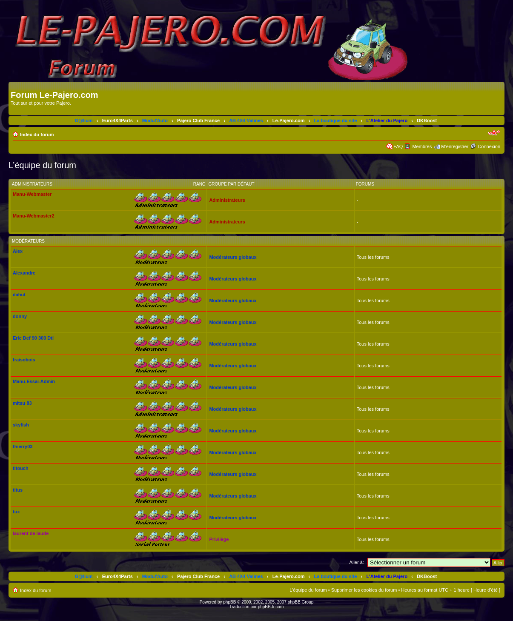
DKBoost (427, 120)
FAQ (398, 146)
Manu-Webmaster (32, 194)
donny (20, 316)
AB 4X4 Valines (246, 120)
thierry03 (22, 446)
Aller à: (357, 562)
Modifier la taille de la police (494, 133)
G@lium (84, 120)
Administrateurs (227, 200)
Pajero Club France (198, 120)
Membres (422, 146)
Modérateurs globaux (232, 257)
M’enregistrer (454, 146)
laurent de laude (31, 533)
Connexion (489, 146)
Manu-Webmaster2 (33, 215)
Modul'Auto (155, 120)
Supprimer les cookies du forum (364, 589)
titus (18, 489)
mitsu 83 (22, 403)
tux (16, 511)
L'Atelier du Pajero (386, 120)
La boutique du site (335, 120)
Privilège (219, 539)
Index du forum (37, 134)
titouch (21, 468)
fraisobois (24, 359)
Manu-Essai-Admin (34, 381)
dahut (19, 294)
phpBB (229, 602)
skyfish (21, 424)
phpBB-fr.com (271, 606)
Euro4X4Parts (117, 120)
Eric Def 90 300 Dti (33, 338)
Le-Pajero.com (288, 120)
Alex (18, 251)
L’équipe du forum (308, 589)
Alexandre (24, 272)
